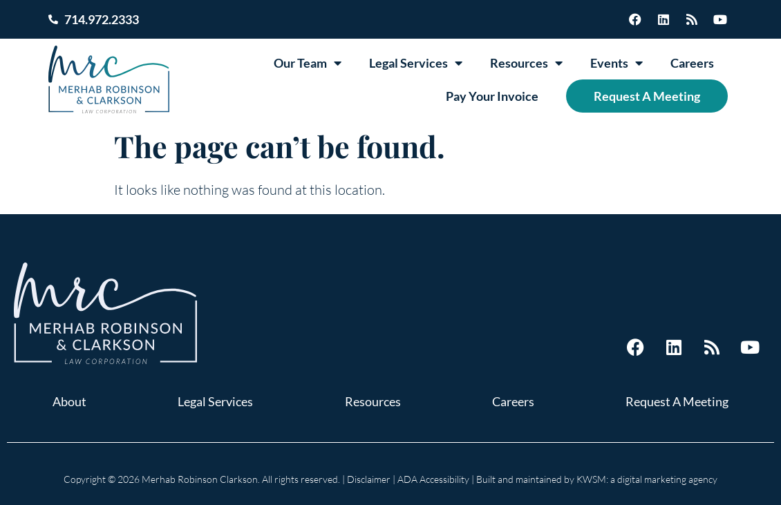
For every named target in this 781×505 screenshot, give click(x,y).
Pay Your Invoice (492, 96)
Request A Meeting (647, 96)
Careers (692, 62)
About (69, 401)
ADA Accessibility (433, 479)
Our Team (307, 63)
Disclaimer (369, 479)
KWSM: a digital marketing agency (646, 479)
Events (616, 63)
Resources (526, 63)
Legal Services (415, 63)
